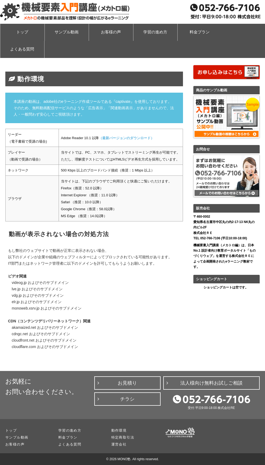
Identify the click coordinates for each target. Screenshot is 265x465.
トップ (22, 32)
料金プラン (200, 32)
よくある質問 (22, 49)
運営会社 (119, 444)
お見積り (127, 383)
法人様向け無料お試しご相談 (211, 383)
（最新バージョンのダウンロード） (126, 138)
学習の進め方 (155, 32)
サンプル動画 (67, 32)
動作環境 (119, 430)
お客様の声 (111, 32)
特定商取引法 (122, 437)
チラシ (127, 399)
